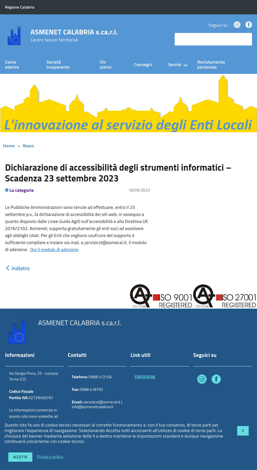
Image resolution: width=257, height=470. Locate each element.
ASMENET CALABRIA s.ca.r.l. (74, 35)
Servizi (174, 64)
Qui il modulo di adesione (54, 249)
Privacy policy (50, 456)
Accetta (20, 457)
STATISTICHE (145, 377)
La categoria (22, 190)
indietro (17, 268)
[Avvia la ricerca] (245, 39)
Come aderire (12, 65)
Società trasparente (58, 65)
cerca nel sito (188, 39)
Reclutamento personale (211, 65)
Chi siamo (105, 65)
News (28, 145)
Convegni (143, 64)
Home (9, 145)
